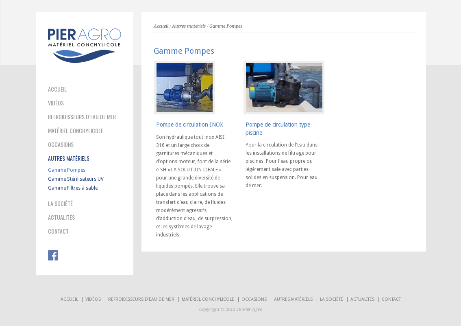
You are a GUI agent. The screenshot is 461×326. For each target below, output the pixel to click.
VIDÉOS (56, 103)
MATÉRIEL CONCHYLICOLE (75, 130)
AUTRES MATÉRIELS (68, 158)
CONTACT (58, 231)
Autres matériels (189, 26)
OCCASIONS (61, 144)
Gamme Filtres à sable (73, 188)
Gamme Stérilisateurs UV (76, 179)
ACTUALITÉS (61, 217)
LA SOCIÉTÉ (60, 203)
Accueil (161, 26)
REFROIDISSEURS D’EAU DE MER (82, 117)
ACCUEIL (57, 89)
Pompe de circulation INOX (189, 124)
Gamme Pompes (66, 170)
